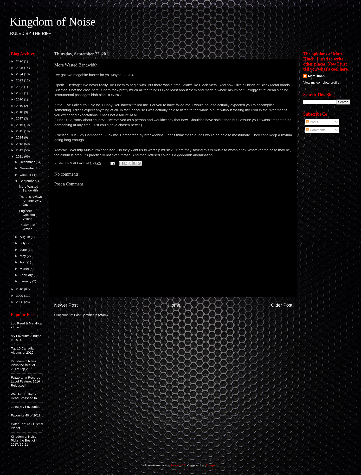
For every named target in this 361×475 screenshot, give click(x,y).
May (23, 256)
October (26, 175)
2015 (20, 131)
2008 (20, 302)
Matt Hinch (316, 76)
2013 (20, 144)
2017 (20, 118)
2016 (20, 125)
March (25, 268)
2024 (20, 74)
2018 (20, 112)
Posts (312, 122)
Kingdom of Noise (53, 21)
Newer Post (66, 305)
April (23, 262)
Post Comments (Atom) (91, 315)
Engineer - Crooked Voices (27, 214)
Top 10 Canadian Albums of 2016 (23, 350)
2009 (20, 295)
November (28, 168)
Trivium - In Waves (27, 227)
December (28, 162)
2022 (20, 87)
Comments (316, 130)
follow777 (178, 465)
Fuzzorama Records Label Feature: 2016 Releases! (25, 381)
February (27, 275)
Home (174, 305)
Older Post (281, 305)
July (23, 243)
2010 (20, 289)
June (24, 249)
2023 (20, 80)
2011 (20, 156)
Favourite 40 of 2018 (26, 415)
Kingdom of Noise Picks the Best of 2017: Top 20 (24, 365)
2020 (20, 99)
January (26, 281)
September (28, 181)
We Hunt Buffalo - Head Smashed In (24, 396)
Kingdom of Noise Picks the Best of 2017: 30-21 (24, 440)
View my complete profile (321, 82)
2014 (20, 137)
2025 (20, 68)
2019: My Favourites (25, 407)
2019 (20, 106)
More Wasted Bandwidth (28, 188)
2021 (20, 93)
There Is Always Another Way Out (30, 200)
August (25, 237)
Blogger (210, 465)
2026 (20, 61)
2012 (20, 150)
